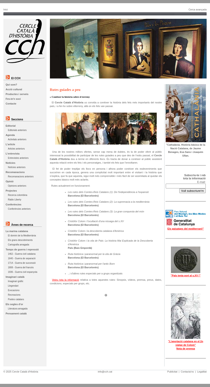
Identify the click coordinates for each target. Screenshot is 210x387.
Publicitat (172, 371)
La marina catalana (17, 231)
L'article (10, 144)
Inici (5, 9)
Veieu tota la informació (65, 279)
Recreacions (14, 295)
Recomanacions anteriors (20, 176)
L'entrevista (12, 153)
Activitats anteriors (17, 139)
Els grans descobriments (20, 240)
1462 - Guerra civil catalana (21, 254)
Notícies (10, 162)
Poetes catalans (16, 299)
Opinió (10, 181)
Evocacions (13, 290)
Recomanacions (15, 172)
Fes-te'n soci (13, 98)
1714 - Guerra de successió (22, 263)
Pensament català (16, 313)
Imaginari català (15, 276)
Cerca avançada (198, 9)
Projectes (11, 190)
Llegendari (13, 286)
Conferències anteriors (19, 209)
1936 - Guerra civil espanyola (22, 272)
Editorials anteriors (17, 130)
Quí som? (11, 84)
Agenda (10, 135)
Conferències (13, 204)
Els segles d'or (14, 304)
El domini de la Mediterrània (22, 235)
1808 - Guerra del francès (21, 267)
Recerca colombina (17, 195)
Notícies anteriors (17, 167)
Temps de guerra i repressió (22, 249)
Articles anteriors (16, 148)
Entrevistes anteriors (18, 158)
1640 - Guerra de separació (21, 258)
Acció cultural (14, 89)
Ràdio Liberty (14, 199)
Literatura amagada (18, 308)
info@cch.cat (105, 371)
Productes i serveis (17, 94)
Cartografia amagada (18, 244)
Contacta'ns (187, 371)
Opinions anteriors (17, 186)
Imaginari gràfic (15, 281)
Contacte (11, 103)
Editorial (11, 125)
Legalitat (202, 371)
